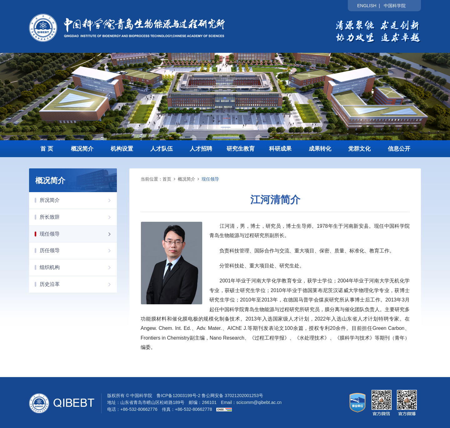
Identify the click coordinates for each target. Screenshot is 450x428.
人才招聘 (201, 149)
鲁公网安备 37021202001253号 (232, 395)
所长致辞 (78, 217)
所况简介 (78, 200)
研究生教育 (241, 149)
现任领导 (78, 234)
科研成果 (280, 149)
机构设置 (122, 149)
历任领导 (78, 250)
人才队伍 (161, 149)
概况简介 (82, 149)
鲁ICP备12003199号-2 (178, 395)
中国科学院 (395, 5)
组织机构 (78, 267)
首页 (166, 179)
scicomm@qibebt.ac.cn (259, 402)
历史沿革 (78, 284)
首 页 (46, 149)
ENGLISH (366, 5)
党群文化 (359, 149)
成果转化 (320, 149)
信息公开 (399, 149)
